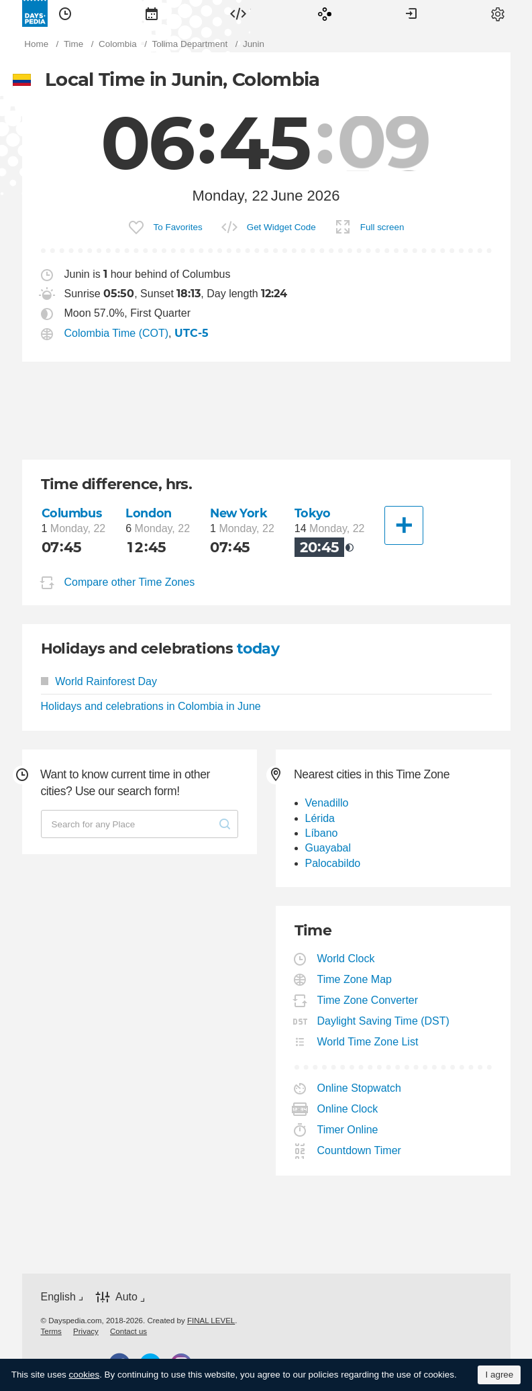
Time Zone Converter (368, 1000)
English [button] (58, 1296)
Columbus (72, 513)
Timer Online (348, 1129)
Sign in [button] (411, 13)
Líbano (321, 833)
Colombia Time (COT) (116, 333)
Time (65, 13)
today (258, 648)
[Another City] (403, 525)
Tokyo (313, 513)
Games (324, 13)
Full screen (382, 227)
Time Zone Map (355, 979)
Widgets (238, 13)
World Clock (346, 958)
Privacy (86, 1331)
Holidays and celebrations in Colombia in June (151, 706)
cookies (84, 1375)
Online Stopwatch (359, 1088)
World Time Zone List (368, 1041)
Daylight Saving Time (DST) (383, 1021)
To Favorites (178, 227)
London (148, 513)
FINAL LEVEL (211, 1321)
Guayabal (328, 848)
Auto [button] (126, 1296)
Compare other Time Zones (129, 582)
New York (239, 513)
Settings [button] (498, 13)
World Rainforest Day (99, 681)
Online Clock (348, 1109)
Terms (51, 1331)
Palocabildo (333, 863)
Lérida (320, 818)
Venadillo (327, 803)
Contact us (128, 1331)
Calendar (151, 13)
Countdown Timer (359, 1150)
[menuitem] (65, 13)
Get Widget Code (281, 227)
